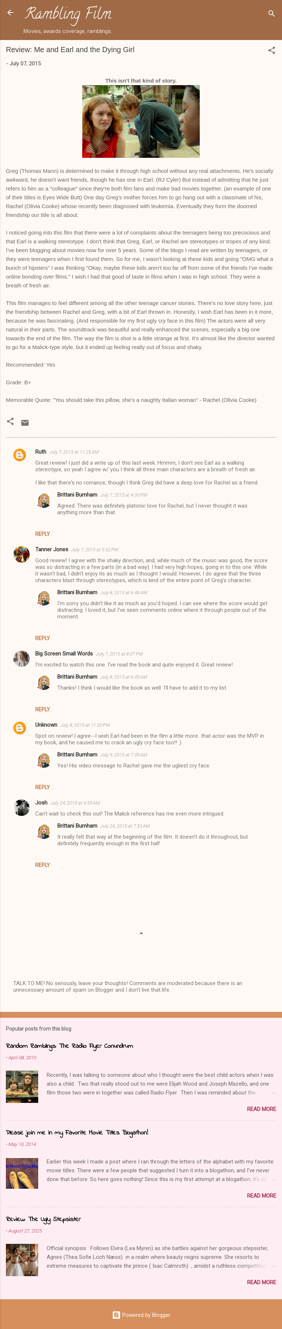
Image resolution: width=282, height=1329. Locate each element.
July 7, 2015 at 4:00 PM (123, 495)
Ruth (40, 452)
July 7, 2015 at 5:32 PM (94, 549)
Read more (261, 1109)
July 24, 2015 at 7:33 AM (125, 826)
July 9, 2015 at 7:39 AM (123, 755)
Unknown (46, 725)
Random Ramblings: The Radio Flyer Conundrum (69, 1046)
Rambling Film (68, 15)
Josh (41, 802)
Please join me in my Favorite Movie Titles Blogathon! (77, 1133)
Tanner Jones (51, 549)
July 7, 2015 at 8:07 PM (119, 654)
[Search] (271, 15)
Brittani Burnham (77, 494)
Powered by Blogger (141, 1315)
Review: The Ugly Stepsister (43, 1219)
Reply (42, 534)
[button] (271, 51)
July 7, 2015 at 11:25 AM (74, 452)
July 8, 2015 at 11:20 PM (85, 725)
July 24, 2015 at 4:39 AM (75, 803)
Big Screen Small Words (64, 653)
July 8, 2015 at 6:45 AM (123, 677)
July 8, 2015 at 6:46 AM (123, 592)
